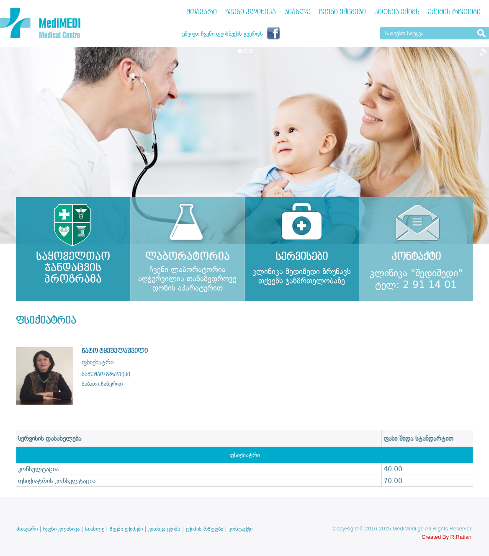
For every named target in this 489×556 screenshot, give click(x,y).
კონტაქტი (240, 529)
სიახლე (297, 12)
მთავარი (201, 12)
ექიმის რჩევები (454, 12)
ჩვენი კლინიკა (250, 12)
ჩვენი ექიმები (342, 12)
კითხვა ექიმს (397, 12)
